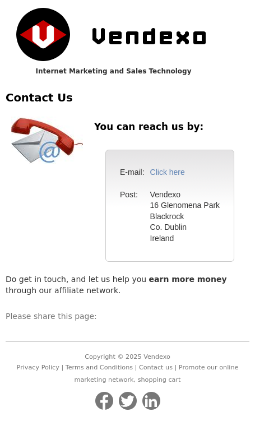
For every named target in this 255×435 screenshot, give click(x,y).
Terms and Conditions (99, 367)
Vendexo (156, 356)
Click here (167, 172)
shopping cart (159, 379)
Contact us (156, 367)
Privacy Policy (38, 367)
